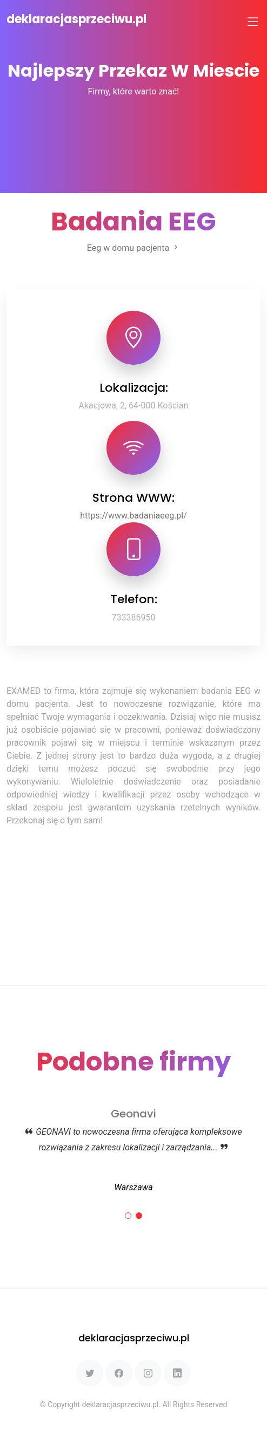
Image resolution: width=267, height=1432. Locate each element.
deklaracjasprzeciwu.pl (76, 19)
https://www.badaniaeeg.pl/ (133, 515)
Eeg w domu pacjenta (133, 248)
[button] (128, 1215)
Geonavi (133, 1113)
